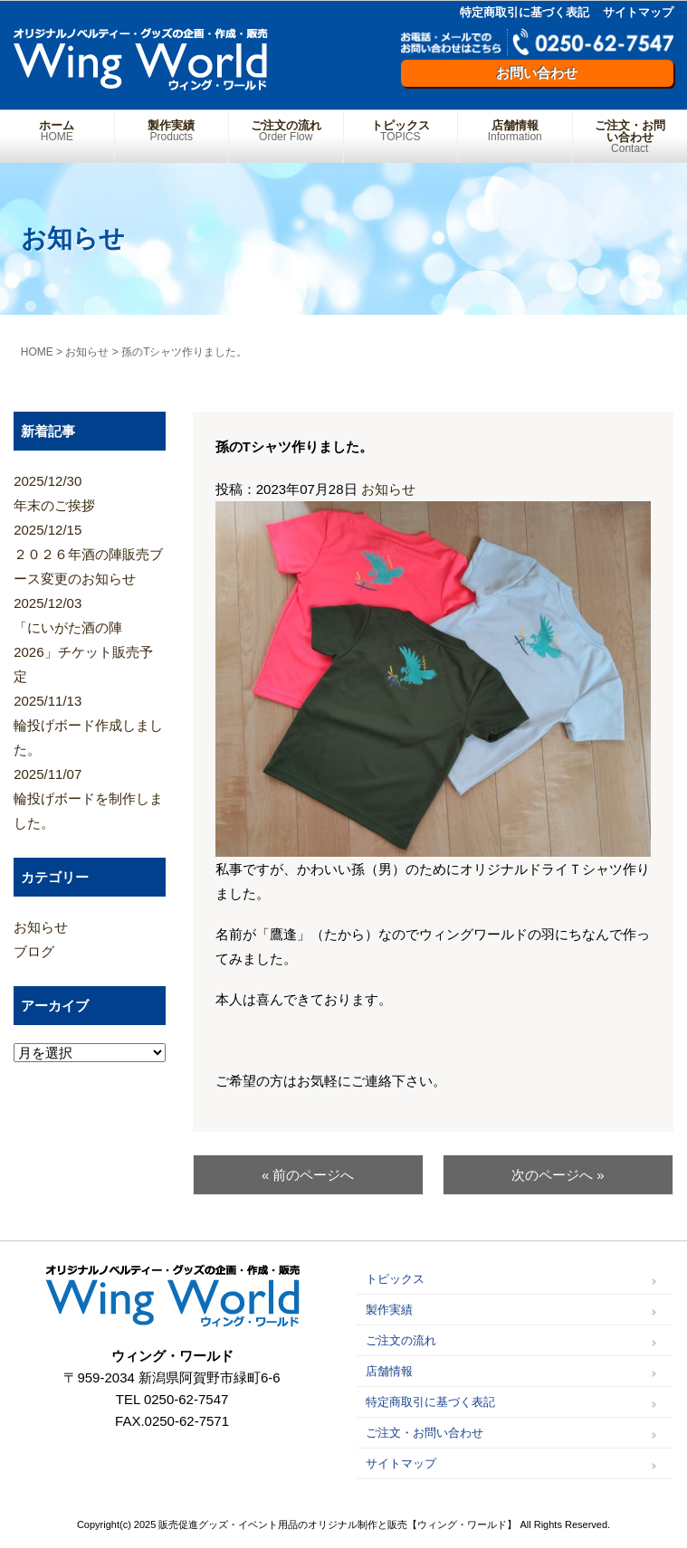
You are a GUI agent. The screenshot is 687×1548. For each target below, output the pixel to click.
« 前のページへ (308, 1174)
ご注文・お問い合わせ (630, 137)
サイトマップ (638, 12)
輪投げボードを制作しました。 (90, 796)
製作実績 (172, 131)
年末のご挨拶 (90, 491)
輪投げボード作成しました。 (90, 723)
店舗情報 (515, 131)
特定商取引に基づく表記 (524, 12)
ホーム (57, 131)
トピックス (401, 131)
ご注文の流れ (286, 131)
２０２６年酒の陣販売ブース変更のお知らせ (90, 552)
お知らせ (388, 489)
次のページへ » (558, 1174)
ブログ (34, 951)
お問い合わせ (536, 73)
